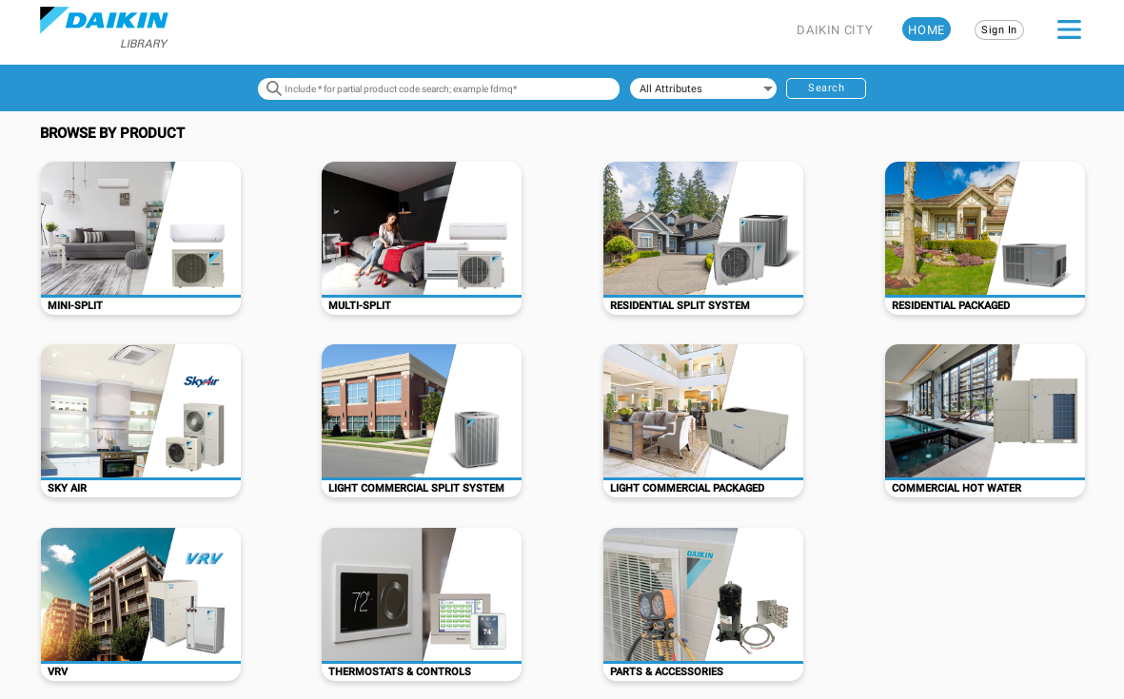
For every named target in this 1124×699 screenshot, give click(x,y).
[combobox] (703, 88)
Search (826, 88)
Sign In (999, 30)
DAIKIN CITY (835, 30)
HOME (926, 30)
